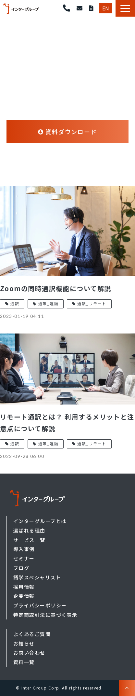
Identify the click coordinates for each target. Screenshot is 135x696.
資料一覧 (24, 662)
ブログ (21, 567)
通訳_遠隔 (48, 303)
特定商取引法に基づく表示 (45, 614)
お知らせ (24, 643)
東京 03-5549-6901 (66, 8)
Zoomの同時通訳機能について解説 (55, 288)
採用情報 (24, 586)
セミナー (24, 558)
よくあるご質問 (32, 634)
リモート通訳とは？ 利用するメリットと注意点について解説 (67, 422)
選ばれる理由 (29, 530)
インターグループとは (39, 521)
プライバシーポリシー (40, 605)
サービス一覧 (29, 539)
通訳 (14, 303)
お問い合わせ (79, 8)
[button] (125, 8)
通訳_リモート (91, 303)
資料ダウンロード (91, 8)
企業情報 (24, 595)
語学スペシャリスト (37, 577)
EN (105, 8)
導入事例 (24, 549)
